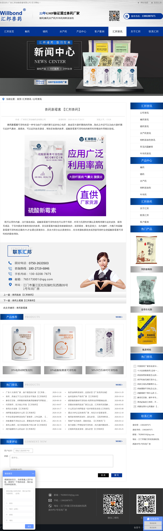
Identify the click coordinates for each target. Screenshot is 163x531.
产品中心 (81, 31)
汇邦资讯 (117, 31)
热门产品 (146, 228)
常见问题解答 (146, 147)
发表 (103, 475)
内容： (7, 456)
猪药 (45, 31)
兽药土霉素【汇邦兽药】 (24, 300)
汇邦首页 (9, 31)
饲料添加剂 (145, 188)
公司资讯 (37, 99)
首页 (19, 99)
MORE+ (119, 317)
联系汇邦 (158, 3)
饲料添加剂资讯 (147, 140)
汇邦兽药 (146, 201)
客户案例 (99, 31)
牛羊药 (143, 194)
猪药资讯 (144, 126)
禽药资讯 (144, 119)
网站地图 (144, 3)
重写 (116, 475)
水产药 (63, 31)
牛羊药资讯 (145, 153)
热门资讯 (11, 384)
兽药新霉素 (21, 308)
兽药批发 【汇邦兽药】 (23, 295)
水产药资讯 (145, 133)
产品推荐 (11, 316)
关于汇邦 (135, 31)
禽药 (27, 31)
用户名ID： (9, 451)
